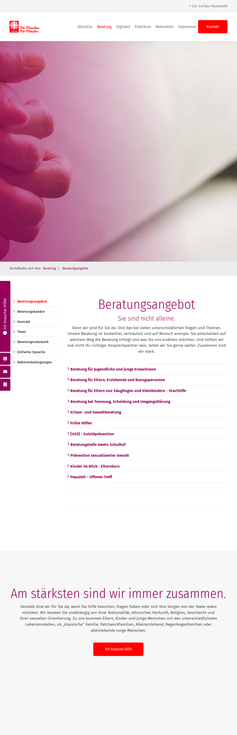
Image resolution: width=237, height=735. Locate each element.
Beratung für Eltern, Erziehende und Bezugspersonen (116, 379)
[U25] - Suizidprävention (90, 434)
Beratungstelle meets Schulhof (96, 444)
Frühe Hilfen (79, 423)
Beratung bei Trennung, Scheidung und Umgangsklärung (118, 401)
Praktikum (143, 26)
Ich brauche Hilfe (118, 649)
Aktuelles (85, 26)
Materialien (165, 26)
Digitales (123, 26)
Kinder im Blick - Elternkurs (93, 466)
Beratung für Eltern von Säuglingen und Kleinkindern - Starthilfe (126, 390)
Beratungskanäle (31, 311)
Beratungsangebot (75, 268)
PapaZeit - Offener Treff (89, 477)
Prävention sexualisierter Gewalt (98, 455)
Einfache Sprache (31, 352)
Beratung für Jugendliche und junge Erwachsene (111, 369)
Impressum (187, 26)
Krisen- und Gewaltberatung (94, 412)
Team (21, 332)
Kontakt (212, 26)
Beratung (104, 26)
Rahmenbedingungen (34, 362)
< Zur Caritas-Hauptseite (208, 6)
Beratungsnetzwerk (33, 342)
